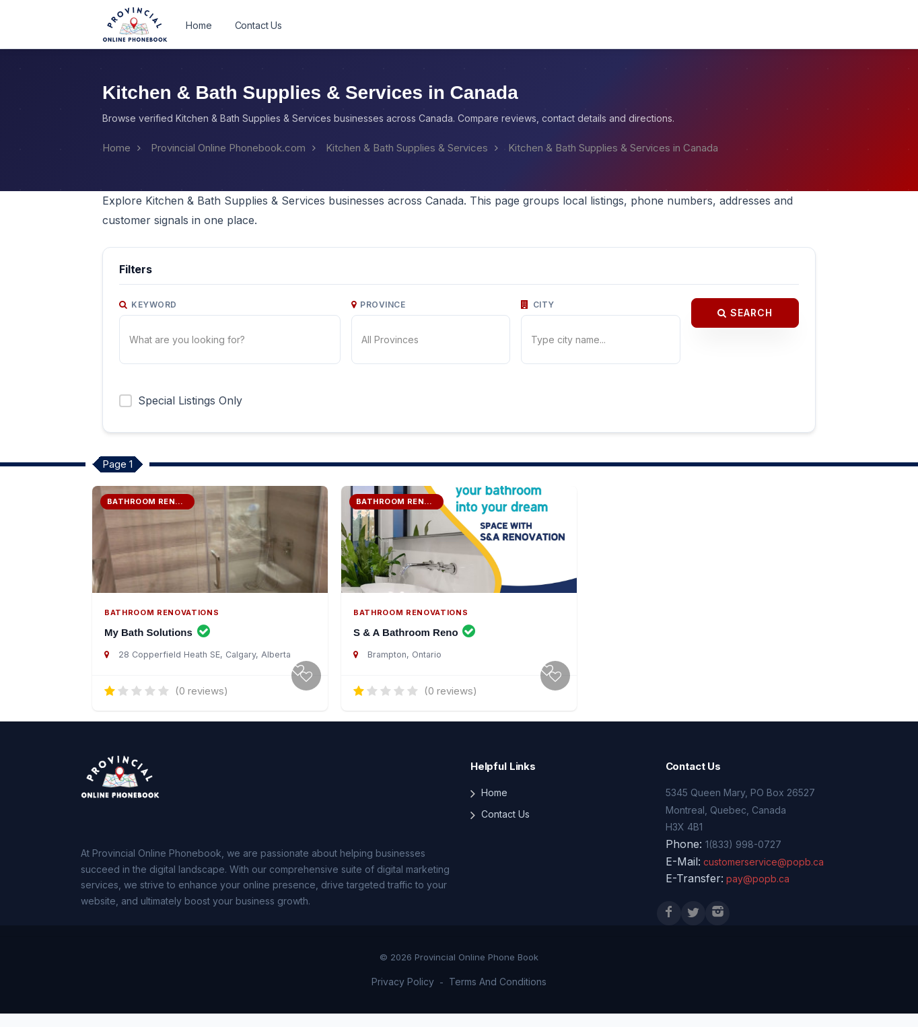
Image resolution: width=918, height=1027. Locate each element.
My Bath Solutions (157, 645)
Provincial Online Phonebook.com (225, 147)
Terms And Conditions (494, 995)
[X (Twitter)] (693, 927)
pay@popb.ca (750, 892)
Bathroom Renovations (157, 626)
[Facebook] (669, 927)
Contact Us (256, 25)
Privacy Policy (407, 995)
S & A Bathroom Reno (414, 645)
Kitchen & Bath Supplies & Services (401, 147)
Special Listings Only (188, 400)
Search (745, 313)
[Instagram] (717, 927)
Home (198, 25)
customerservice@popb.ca (757, 875)
